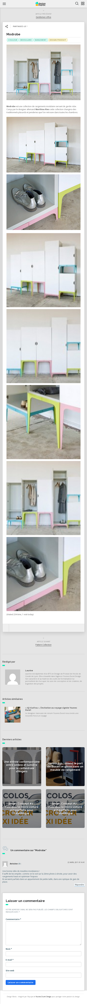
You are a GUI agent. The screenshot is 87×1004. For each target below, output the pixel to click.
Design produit (58, 40)
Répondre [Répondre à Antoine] (79, 884)
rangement (41, 40)
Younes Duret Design (43, 996)
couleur (12, 40)
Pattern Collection (43, 644)
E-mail (10, 960)
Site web (10, 970)
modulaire (26, 40)
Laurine (29, 670)
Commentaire (13, 919)
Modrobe (13, 34)
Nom (9, 949)
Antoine (14, 863)
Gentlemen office (43, 17)
